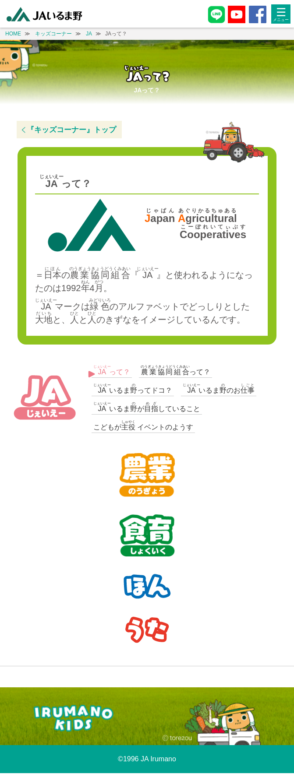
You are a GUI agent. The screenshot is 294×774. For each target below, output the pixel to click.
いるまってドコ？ (132, 388)
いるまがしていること (146, 406)
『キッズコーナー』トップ (71, 130)
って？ (111, 370)
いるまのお (219, 388)
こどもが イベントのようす (143, 425)
